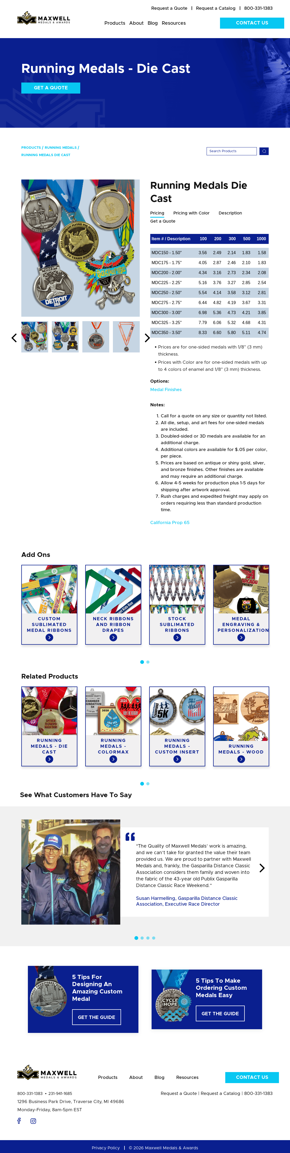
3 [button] (147, 938)
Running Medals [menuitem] (61, 148)
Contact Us (252, 23)
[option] (80, 248)
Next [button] (147, 338)
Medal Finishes (166, 390)
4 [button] (153, 938)
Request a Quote (179, 1094)
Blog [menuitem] (153, 23)
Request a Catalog (220, 1094)
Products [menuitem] (114, 23)
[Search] (232, 151)
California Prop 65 (169, 523)
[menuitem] (169, 8)
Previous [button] (13, 338)
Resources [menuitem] (174, 23)
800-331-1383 (30, 1094)
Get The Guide (96, 1018)
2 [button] (147, 667)
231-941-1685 (60, 1094)
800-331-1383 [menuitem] (258, 8)
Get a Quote (51, 88)
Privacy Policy (106, 1148)
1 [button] (142, 668)
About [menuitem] (136, 23)
